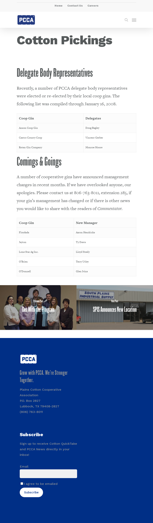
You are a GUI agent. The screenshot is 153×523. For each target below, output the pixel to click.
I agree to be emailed (41, 484)
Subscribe (31, 492)
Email (24, 466)
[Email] (48, 473)
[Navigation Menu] (134, 20)
